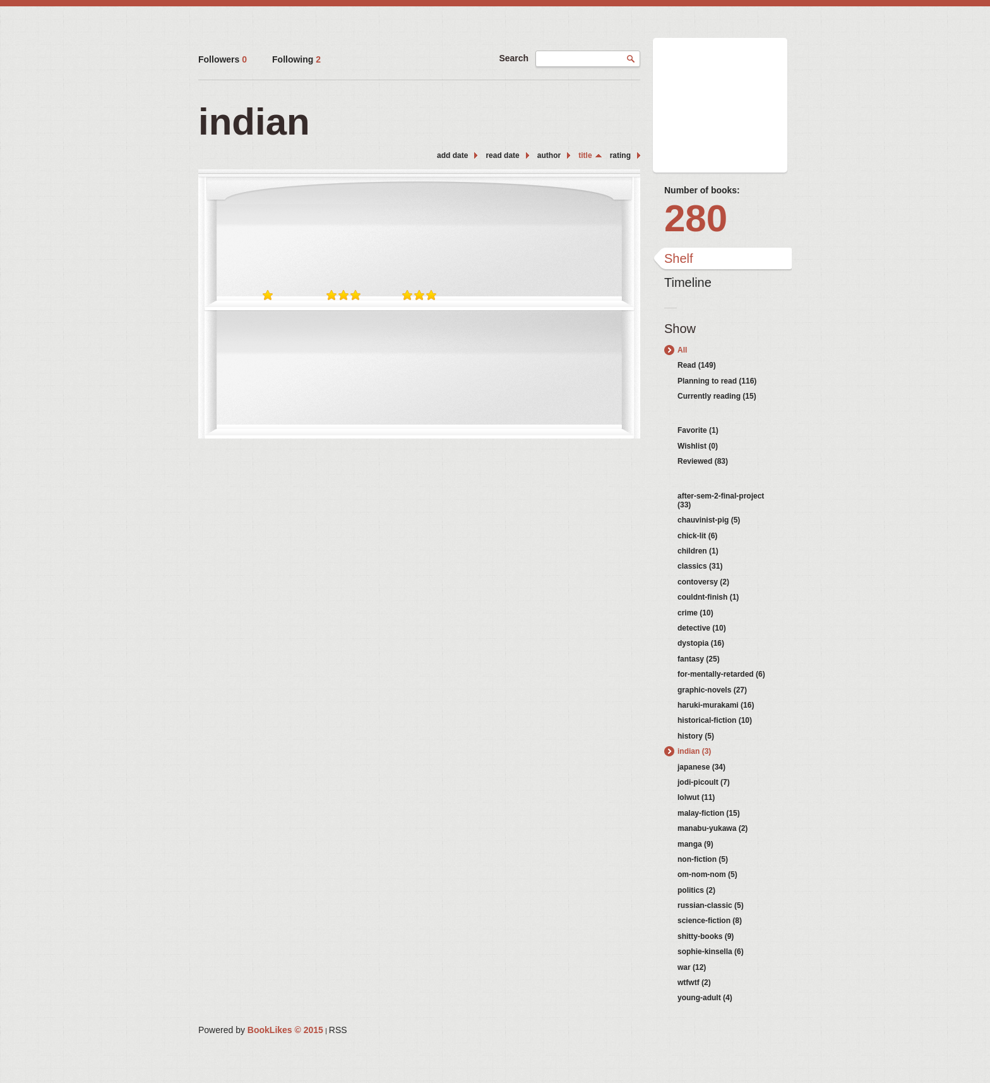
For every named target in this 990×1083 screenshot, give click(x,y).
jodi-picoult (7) (703, 782)
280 (695, 218)
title (585, 155)
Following (296, 59)
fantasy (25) (698, 659)
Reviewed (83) (702, 461)
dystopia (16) (700, 643)
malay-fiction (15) (708, 813)
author (549, 155)
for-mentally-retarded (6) (721, 674)
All (682, 350)
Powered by (260, 1030)
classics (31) (699, 566)
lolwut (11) (696, 797)
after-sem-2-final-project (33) (720, 500)
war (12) (691, 967)
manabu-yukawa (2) (712, 828)
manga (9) (695, 844)
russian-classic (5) (710, 905)
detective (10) (701, 628)
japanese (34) (701, 767)
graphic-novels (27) (712, 690)
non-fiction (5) (702, 859)
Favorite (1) (698, 430)
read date (502, 155)
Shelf (678, 258)
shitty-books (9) (705, 936)
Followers (222, 59)
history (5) (695, 736)
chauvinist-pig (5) (708, 520)
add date (452, 155)
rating (620, 155)
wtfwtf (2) (694, 982)
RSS (338, 1030)
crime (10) (695, 612)
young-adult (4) (704, 997)
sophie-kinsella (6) (710, 951)
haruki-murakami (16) (715, 705)
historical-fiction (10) (714, 720)
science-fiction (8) (709, 920)
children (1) (698, 551)
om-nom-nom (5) (707, 874)
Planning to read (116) (716, 381)
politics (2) (696, 890)
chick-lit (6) (697, 535)
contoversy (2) (703, 582)
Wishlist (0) (697, 446)
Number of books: (702, 190)
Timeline (688, 282)
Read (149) (696, 365)
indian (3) (694, 751)
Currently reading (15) (716, 396)
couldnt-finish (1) (708, 597)
